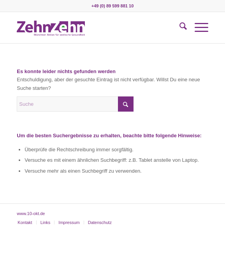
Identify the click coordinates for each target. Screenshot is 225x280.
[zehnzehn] (93, 27)
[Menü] (197, 27)
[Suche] (179, 27)
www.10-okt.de (31, 213)
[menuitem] (179, 27)
